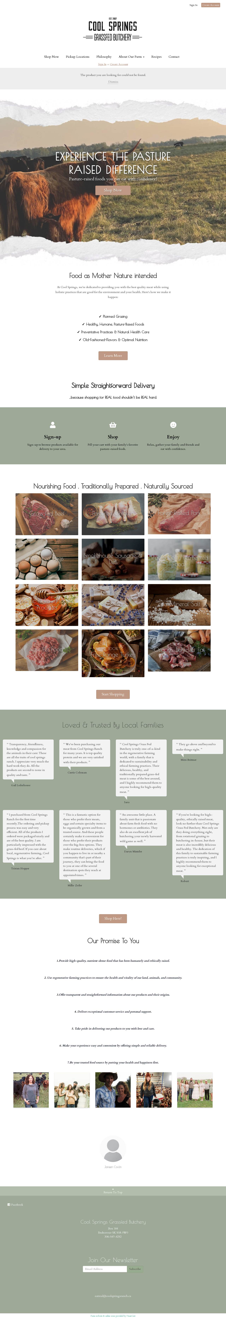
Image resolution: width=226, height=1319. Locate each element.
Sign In (193, 5)
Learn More (113, 355)
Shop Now (51, 57)
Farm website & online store (103, 1316)
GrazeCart (131, 1316)
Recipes (156, 57)
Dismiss (113, 82)
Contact (174, 57)
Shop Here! (113, 918)
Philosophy (104, 57)
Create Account (210, 5)
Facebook (15, 1205)
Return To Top (113, 1191)
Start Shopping (113, 694)
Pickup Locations (77, 57)
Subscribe (135, 1269)
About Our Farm (131, 57)
